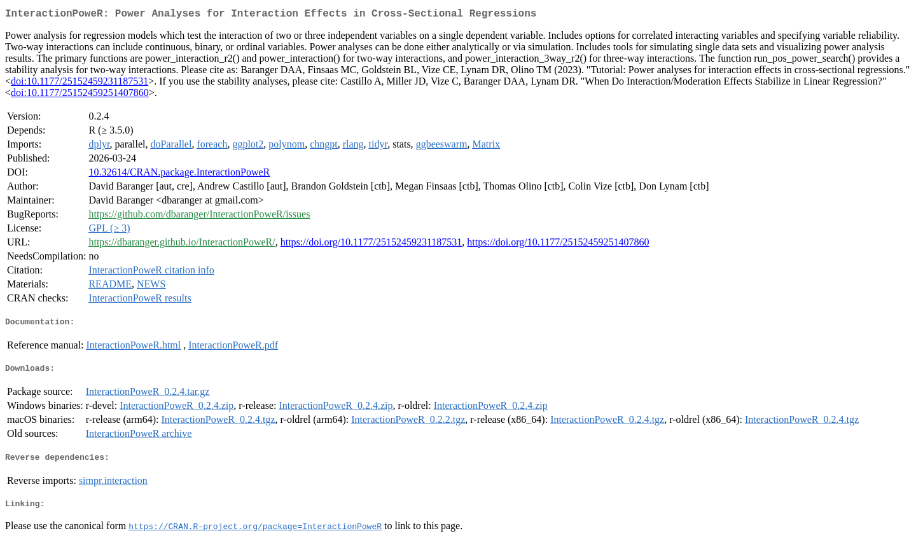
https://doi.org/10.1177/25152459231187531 (371, 244)
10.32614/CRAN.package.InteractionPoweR (179, 174)
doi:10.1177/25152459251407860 (80, 95)
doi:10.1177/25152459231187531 (79, 83)
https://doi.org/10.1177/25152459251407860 (558, 244)
